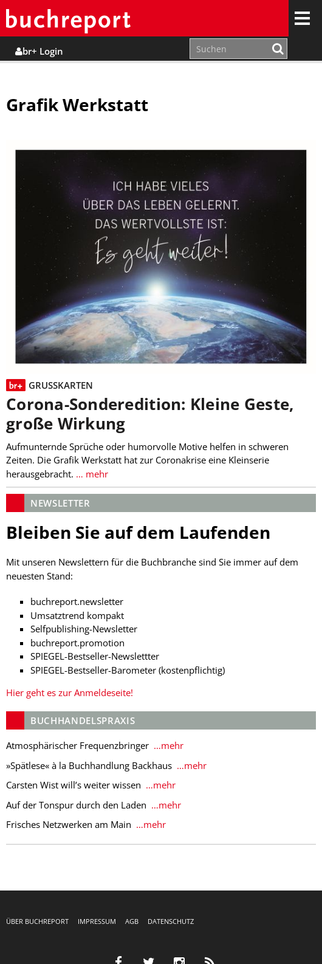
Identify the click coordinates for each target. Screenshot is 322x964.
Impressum (97, 921)
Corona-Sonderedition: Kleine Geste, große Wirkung (149, 414)
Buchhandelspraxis (82, 720)
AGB (132, 921)
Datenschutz (171, 921)
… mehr (91, 474)
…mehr (167, 745)
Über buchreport (37, 921)
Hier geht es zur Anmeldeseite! (69, 692)
